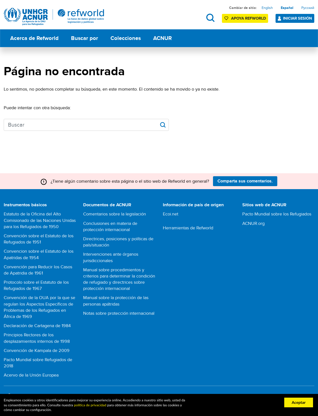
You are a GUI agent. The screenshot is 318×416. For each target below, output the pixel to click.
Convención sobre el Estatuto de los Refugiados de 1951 (38, 239)
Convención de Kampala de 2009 (37, 350)
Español (287, 7)
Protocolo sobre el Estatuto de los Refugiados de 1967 (36, 285)
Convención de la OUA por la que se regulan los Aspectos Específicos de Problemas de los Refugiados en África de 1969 (39, 306)
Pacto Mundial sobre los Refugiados (276, 214)
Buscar (210, 18)
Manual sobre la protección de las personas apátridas (115, 300)
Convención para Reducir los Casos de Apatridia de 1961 (38, 270)
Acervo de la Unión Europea (31, 375)
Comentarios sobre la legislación (114, 214)
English (267, 7)
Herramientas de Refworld (188, 228)
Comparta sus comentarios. (245, 181)
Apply (163, 125)
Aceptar (299, 402)
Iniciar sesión (297, 18)
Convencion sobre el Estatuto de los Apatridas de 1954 (38, 254)
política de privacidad (90, 405)
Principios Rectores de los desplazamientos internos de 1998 (37, 338)
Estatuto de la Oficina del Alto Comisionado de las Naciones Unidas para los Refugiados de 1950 (40, 220)
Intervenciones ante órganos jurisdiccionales (110, 257)
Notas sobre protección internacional (118, 313)
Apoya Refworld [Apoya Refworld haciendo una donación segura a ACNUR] (248, 18)
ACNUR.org (253, 223)
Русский (307, 7)
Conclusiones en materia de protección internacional (110, 226)
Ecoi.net (170, 214)
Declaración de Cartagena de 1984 (37, 325)
